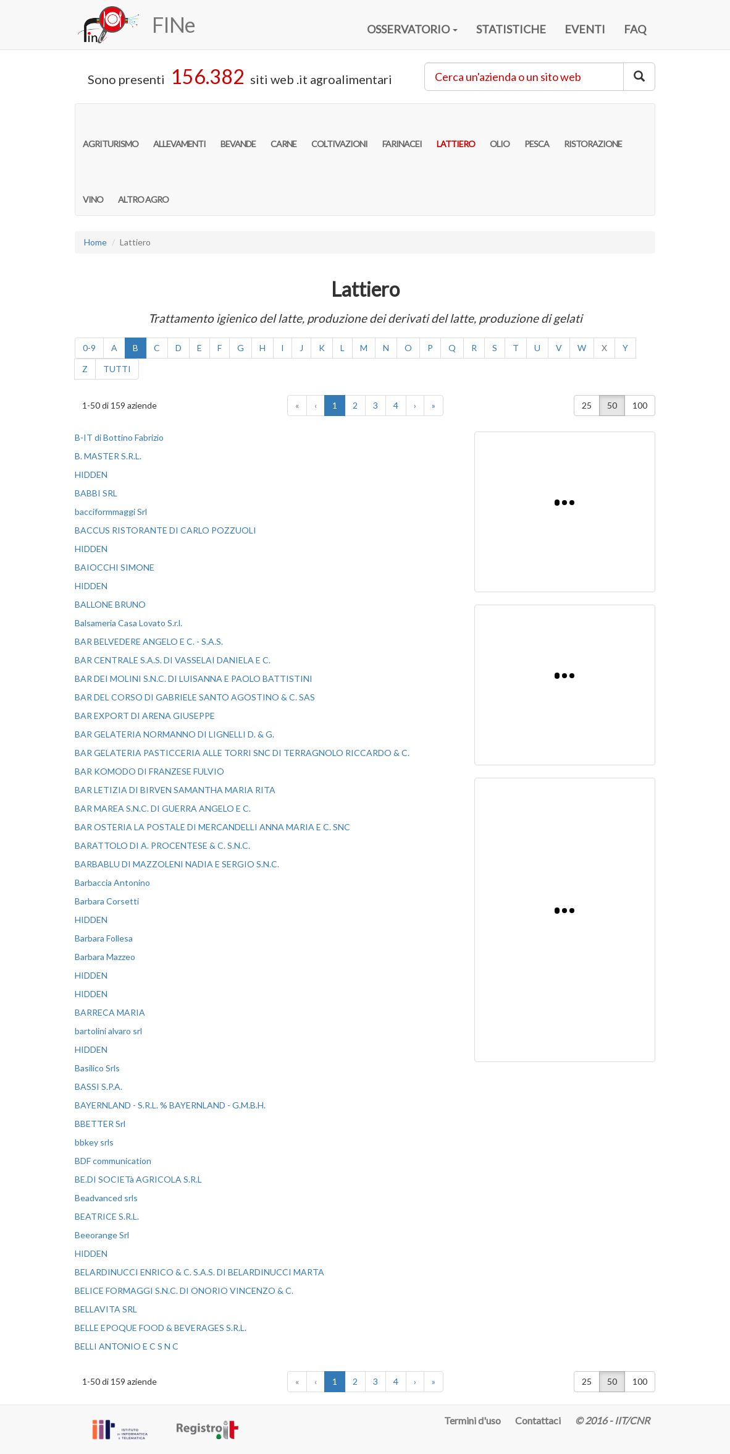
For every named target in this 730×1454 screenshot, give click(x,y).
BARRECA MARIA (110, 1012)
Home (95, 242)
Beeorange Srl (102, 1235)
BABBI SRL (96, 493)
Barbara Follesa (104, 938)
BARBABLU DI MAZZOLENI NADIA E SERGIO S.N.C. (177, 864)
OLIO (500, 131)
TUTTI (117, 369)
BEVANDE (238, 131)
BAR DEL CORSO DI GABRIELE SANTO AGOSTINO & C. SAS (195, 697)
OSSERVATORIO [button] (412, 29)
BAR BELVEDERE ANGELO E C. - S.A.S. (149, 641)
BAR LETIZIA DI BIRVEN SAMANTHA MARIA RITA (175, 789)
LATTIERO (456, 131)
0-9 (89, 347)
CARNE (283, 131)
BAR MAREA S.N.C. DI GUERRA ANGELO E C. (163, 808)
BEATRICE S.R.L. (107, 1216)
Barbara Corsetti (107, 901)
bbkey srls (94, 1142)
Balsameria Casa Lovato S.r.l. (128, 623)
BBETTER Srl (100, 1123)
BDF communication (113, 1160)
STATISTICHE (511, 29)
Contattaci (538, 1420)
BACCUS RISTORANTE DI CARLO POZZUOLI (165, 530)
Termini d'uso (472, 1420)
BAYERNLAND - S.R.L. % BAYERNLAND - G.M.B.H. (170, 1105)
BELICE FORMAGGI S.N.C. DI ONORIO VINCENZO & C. (184, 1290)
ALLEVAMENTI (179, 131)
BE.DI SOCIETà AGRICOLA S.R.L (138, 1179)
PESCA (536, 131)
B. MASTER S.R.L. (108, 456)
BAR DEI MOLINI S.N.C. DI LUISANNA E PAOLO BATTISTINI (194, 678)
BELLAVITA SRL (106, 1309)
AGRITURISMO (110, 131)
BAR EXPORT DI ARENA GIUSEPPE (145, 715)
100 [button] (639, 405)
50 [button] (612, 405)
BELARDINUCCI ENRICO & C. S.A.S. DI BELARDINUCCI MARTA (199, 1272)
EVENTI (584, 29)
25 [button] (587, 405)
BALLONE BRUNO (110, 604)
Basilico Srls (97, 1068)
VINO (93, 187)
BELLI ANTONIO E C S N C (126, 1346)
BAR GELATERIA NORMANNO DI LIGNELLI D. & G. (174, 734)
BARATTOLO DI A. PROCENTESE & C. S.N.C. (162, 845)
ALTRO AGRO (143, 187)
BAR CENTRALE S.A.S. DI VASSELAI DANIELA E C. (173, 660)
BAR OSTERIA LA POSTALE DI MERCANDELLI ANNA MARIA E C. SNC (212, 827)
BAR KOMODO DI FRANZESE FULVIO (149, 771)
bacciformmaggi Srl (111, 511)
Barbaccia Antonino (112, 882)
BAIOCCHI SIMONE (114, 567)
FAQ (635, 29)
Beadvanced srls (106, 1198)
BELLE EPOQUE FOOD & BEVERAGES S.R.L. (160, 1327)
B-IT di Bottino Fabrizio (119, 437)
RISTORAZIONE (593, 131)
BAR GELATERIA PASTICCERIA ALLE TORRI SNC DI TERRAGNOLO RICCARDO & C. (242, 752)
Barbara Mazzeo (105, 956)
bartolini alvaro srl (108, 1031)
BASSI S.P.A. (98, 1086)
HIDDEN (91, 474)
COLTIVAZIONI (339, 131)
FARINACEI (402, 131)
